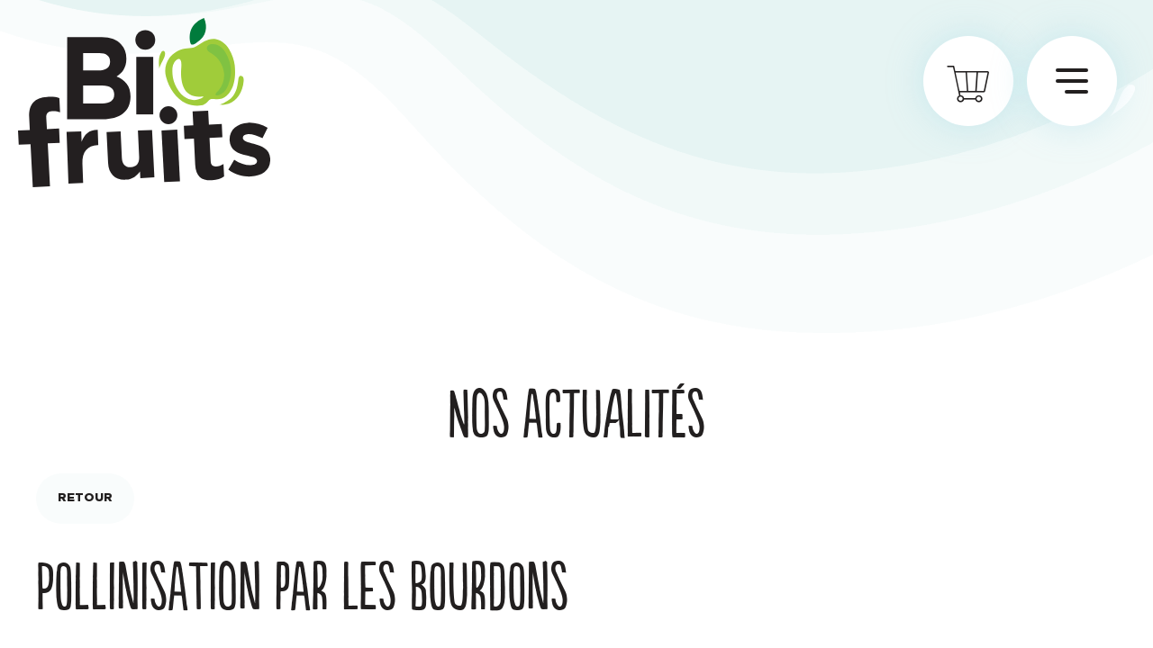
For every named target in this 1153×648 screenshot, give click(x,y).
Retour (85, 498)
